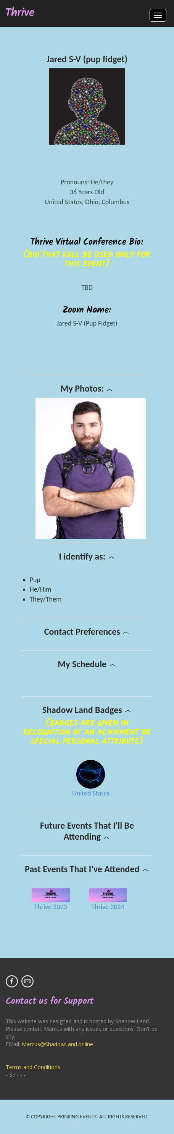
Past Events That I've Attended (87, 868)
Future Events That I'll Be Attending (87, 831)
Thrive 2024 (108, 907)
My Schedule (87, 663)
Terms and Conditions (33, 1067)
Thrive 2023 (50, 907)
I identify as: (87, 556)
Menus (158, 15)
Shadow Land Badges (87, 709)
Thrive (20, 13)
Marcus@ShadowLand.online (57, 1044)
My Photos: (87, 388)
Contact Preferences (87, 631)
